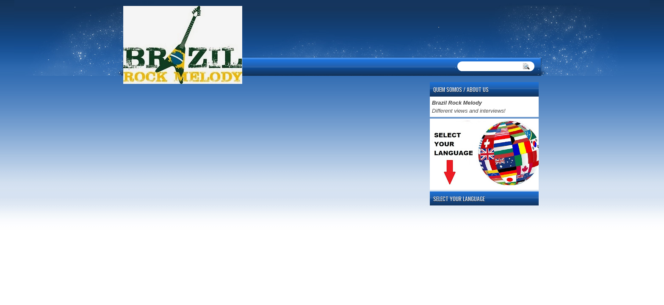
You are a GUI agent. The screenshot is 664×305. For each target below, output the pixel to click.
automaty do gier (139, 2)
